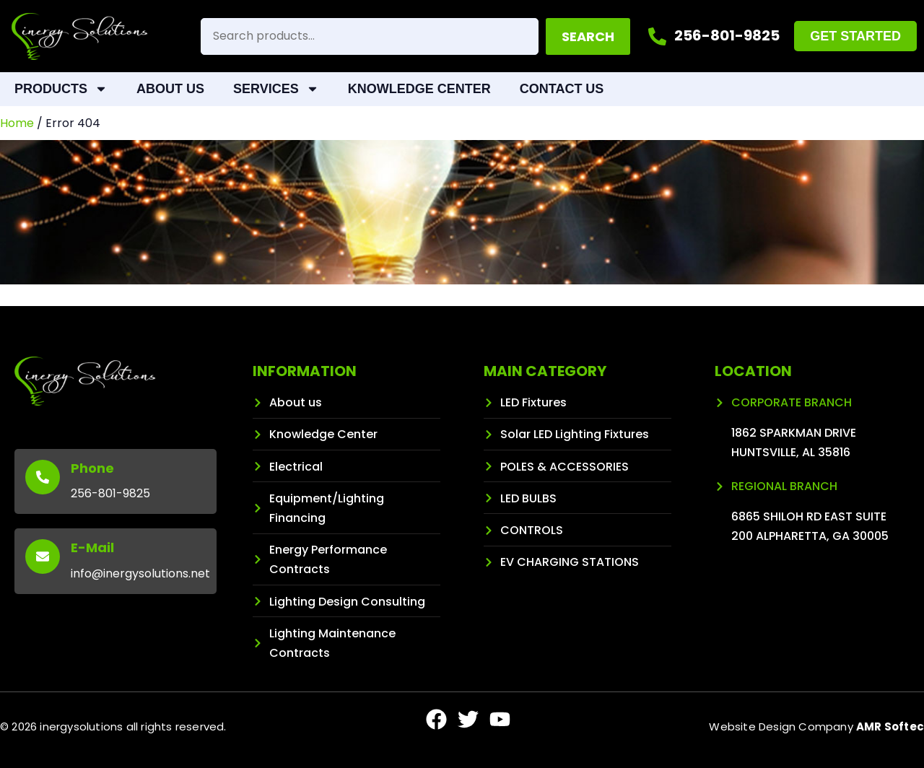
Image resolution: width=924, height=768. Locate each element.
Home (17, 123)
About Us (170, 89)
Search (588, 36)
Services (276, 88)
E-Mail (92, 547)
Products (61, 88)
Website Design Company (816, 726)
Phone (92, 468)
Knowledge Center (419, 89)
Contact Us (562, 89)
